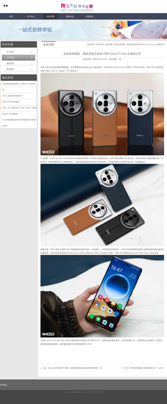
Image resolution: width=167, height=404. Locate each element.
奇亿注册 (99, 44)
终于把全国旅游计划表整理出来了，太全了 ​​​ (146, 368)
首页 (11, 16)
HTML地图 (99, 392)
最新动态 (70, 16)
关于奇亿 (31, 16)
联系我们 (90, 16)
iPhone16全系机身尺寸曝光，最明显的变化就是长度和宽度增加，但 (75, 368)
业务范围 (50, 16)
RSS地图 (91, 392)
